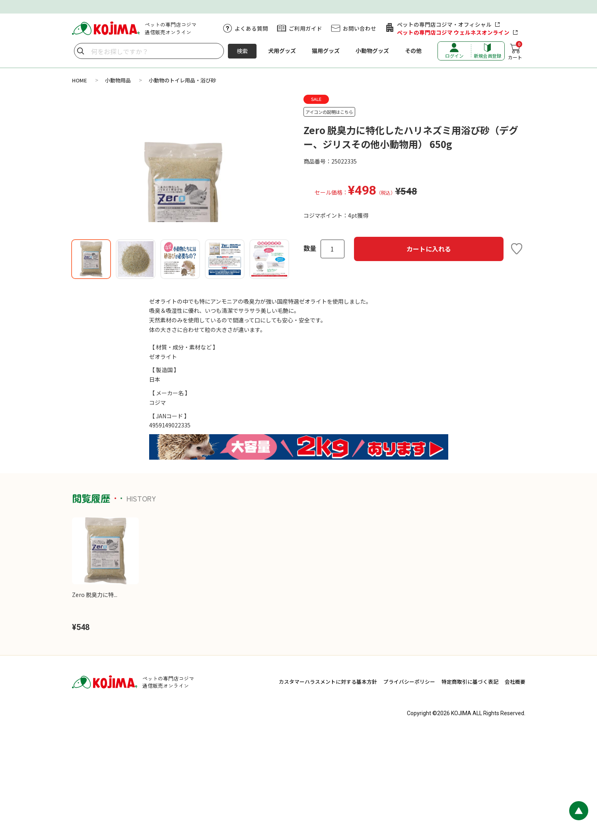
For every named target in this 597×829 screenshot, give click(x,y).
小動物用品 (118, 80)
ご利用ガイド (305, 28)
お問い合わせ (359, 28)
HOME (79, 80)
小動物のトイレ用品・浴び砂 (182, 80)
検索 (242, 51)
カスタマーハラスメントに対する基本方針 (328, 776)
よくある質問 (251, 28)
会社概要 (515, 776)
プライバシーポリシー (409, 776)
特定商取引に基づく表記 (469, 776)
